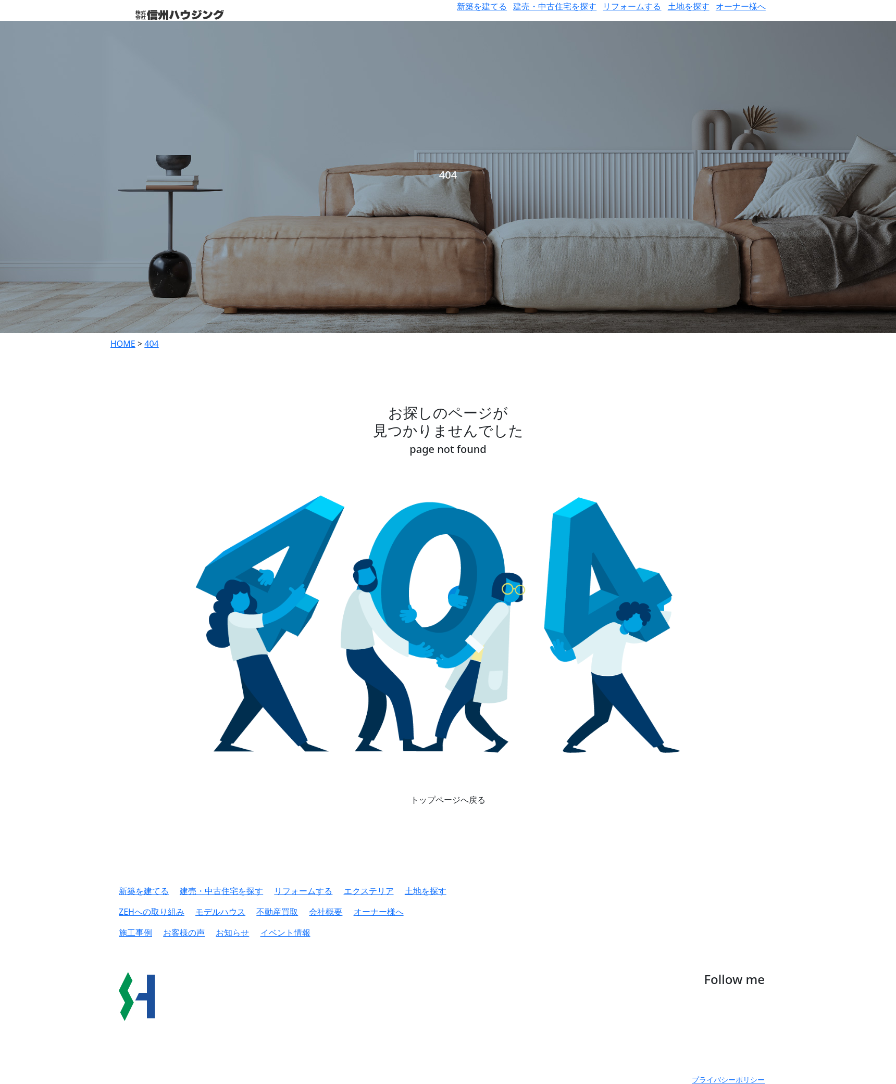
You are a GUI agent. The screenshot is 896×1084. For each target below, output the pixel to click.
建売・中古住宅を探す (554, 6)
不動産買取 (277, 911)
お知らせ (232, 932)
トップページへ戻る (448, 799)
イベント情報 (285, 932)
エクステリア (369, 891)
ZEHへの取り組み (151, 911)
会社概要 (325, 911)
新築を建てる (482, 6)
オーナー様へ (741, 6)
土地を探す (689, 6)
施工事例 (135, 932)
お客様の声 (184, 932)
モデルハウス (220, 911)
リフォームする (632, 6)
